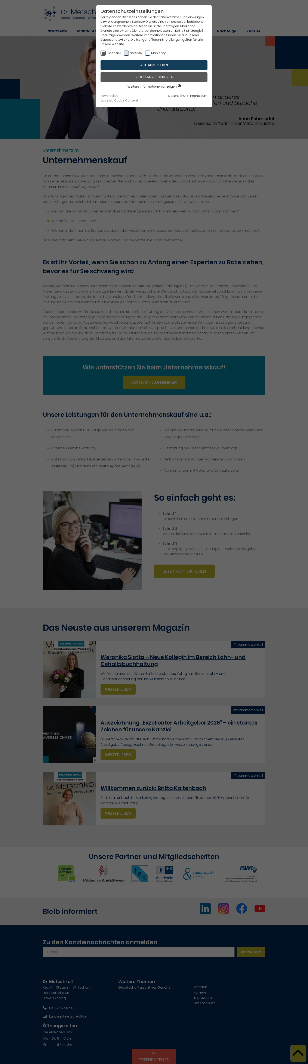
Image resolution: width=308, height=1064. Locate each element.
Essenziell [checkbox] (114, 53)
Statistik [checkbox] (136, 53)
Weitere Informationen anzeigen (154, 86)
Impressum (198, 96)
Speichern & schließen (154, 77)
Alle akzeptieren (154, 65)
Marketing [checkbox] (158, 53)
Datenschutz (178, 96)
